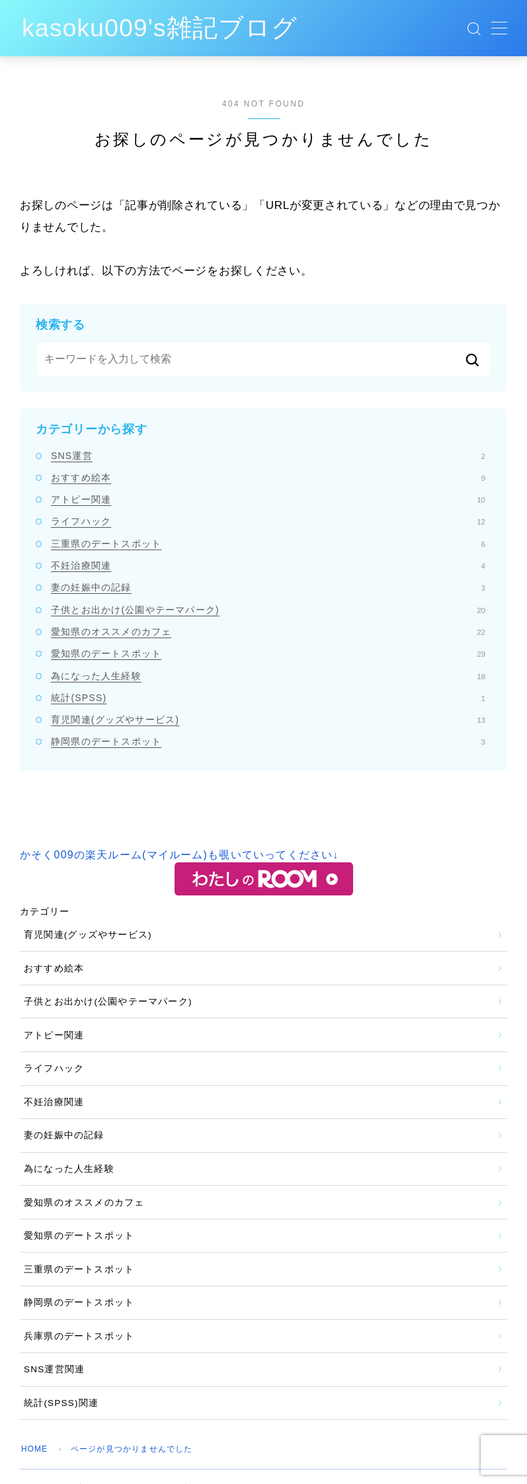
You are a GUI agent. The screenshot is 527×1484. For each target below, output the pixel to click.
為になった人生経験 (268, 676)
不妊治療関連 (268, 565)
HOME (34, 1449)
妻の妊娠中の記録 (268, 587)
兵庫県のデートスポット (79, 1336)
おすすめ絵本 (268, 477)
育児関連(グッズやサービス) (268, 719)
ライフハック (268, 521)
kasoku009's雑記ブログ (167, 28)
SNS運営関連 (54, 1369)
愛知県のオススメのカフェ (268, 631)
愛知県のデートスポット (268, 653)
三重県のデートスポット (268, 543)
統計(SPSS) (268, 697)
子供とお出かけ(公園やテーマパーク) (268, 609)
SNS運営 (268, 455)
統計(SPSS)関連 (61, 1403)
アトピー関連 (268, 499)
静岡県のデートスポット (268, 741)
